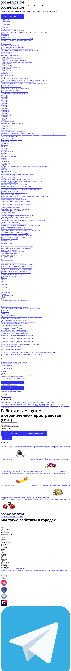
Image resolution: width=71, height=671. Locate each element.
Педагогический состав (8, 315)
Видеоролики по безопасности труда (12, 274)
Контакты (4, 299)
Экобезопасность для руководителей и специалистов (17, 174)
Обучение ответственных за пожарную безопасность (17, 82)
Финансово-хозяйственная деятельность (13, 320)
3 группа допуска (6, 63)
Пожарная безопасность (8, 75)
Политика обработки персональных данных (14, 332)
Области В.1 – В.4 (6, 115)
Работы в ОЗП (5, 54)
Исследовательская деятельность (11, 346)
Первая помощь (6, 44)
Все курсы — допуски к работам (11, 87)
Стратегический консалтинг (9, 222)
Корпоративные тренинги (9, 212)
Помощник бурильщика (8, 156)
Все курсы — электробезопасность (12, 123)
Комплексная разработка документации (13, 227)
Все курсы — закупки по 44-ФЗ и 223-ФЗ (14, 184)
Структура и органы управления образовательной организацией (21, 308)
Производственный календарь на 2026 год (14, 362)
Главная (4, 394)
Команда (3, 297)
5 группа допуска (6, 130)
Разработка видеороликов (9, 253)
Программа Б (5, 35)
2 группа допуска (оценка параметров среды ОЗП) (16, 62)
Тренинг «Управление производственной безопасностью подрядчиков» (23, 220)
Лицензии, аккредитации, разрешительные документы (18, 375)
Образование (5, 312)
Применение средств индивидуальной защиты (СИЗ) (17, 39)
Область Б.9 (4, 108)
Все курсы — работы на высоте (11, 67)
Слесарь (3, 160)
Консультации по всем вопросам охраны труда (15, 237)
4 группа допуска (6, 128)
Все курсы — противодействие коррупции (14, 193)
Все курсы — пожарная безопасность (12, 77)
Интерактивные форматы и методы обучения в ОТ (16, 40)
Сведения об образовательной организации (14, 300)
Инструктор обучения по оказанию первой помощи (17, 49)
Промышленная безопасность (10, 90)
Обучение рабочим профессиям (11, 657)
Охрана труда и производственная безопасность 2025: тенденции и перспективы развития (29, 352)
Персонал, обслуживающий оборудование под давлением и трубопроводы (24, 166)
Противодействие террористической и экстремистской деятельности (22, 181)
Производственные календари (10, 356)
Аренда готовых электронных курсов (12, 263)
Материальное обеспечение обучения (12, 376)
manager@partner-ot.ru (17, 378)
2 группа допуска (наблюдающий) (11, 59)
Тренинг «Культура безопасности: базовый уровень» (17, 215)
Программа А (5, 34)
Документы (4, 310)
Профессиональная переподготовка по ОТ (14, 30)
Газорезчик (4, 145)
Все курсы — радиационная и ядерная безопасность (17, 133)
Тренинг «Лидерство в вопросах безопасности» (16, 217)
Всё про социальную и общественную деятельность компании (20, 343)
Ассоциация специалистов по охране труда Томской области (20, 344)
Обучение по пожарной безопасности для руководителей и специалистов (24, 83)
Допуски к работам (7, 85)
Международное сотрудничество (11, 325)
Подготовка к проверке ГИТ (9, 239)
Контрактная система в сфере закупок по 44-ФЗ (16, 186)
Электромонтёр (5, 163)
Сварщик (3, 158)
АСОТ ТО (4, 619)
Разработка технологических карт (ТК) (13, 232)
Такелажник (4, 143)
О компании (4, 284)
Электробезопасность (7, 121)
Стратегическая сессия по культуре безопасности (16, 268)
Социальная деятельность (9, 617)
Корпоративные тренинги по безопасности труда (16, 269)
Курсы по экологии (7, 660)
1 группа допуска (6, 57)
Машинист (4, 146)
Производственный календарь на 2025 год (14, 364)
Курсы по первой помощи (9, 659)
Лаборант (4, 153)
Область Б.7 (4, 105)
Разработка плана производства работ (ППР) (15, 234)
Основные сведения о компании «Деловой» (14, 307)
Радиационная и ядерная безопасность (13, 131)
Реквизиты (4, 570)
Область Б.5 (4, 102)
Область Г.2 (4, 118)
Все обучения (5, 402)
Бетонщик (4, 150)
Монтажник (4, 148)
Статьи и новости (6, 365)
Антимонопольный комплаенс (10, 194)
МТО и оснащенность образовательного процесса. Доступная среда (22, 317)
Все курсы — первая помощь (10, 45)
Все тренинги (5, 214)
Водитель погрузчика (7, 151)
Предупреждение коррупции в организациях (15, 199)
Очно (14, 430)
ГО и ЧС (3, 176)
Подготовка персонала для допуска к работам (15, 88)
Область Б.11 (5, 111)
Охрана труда (5, 27)
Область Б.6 (4, 103)
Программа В (5, 37)
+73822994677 (5, 378)
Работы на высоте (6, 65)
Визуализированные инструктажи (11, 255)
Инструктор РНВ (6, 73)
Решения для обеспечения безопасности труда (15, 201)
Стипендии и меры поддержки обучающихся (15, 323)
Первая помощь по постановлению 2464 (13, 47)
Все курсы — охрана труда (9, 29)
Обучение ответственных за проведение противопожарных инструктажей (24, 80)
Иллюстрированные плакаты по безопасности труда (17, 247)
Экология (4, 169)
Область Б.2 (4, 97)
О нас (2, 290)
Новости (3, 371)
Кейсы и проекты (6, 292)
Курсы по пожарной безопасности (11, 662)
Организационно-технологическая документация (16, 229)
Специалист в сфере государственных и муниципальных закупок (21, 188)
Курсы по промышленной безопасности (13, 663)
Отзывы (3, 294)
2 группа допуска (6, 70)
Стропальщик (5, 161)
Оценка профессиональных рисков (12, 207)
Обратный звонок (12, 16)
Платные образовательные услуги (11, 318)
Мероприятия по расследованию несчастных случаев (17, 235)
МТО (2, 609)
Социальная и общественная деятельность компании (17, 335)
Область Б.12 (5, 113)
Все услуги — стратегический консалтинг (14, 224)
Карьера (3, 610)
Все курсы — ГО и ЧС (8, 178)
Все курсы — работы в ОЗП (9, 55)
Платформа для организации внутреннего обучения (17, 266)
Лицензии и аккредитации (15, 570)
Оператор (4, 164)
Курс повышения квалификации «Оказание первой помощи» (20, 50)
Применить (12, 433)
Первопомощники (6, 52)
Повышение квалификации (10, 426)
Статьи (3, 373)
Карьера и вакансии (7, 295)
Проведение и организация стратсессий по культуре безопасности (21, 225)
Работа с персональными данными (11, 328)
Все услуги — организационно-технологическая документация (20, 230)
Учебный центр (6, 21)
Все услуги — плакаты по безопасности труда (15, 248)
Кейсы (3, 614)
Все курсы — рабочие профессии (11, 140)
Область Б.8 (4, 107)
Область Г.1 (4, 116)
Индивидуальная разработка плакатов (12, 251)
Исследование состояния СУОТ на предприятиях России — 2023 (21, 354)
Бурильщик (4, 155)
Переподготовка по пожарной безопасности (14, 78)
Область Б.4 (4, 100)
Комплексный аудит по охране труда (12, 210)
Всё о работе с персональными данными (13, 330)
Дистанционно (6, 430)
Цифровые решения (7, 240)
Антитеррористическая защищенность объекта (15, 179)
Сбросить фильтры (36, 433)
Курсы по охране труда (8, 655)
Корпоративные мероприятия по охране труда (15, 271)
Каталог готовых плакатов (9, 250)
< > (4, 42)
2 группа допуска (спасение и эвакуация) (13, 60)
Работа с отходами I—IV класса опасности (14, 173)
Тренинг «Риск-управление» (10, 219)
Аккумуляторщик (6, 141)
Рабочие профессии (7, 138)
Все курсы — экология (8, 171)
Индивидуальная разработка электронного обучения (17, 264)
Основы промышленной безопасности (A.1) (14, 93)
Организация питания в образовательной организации (18, 327)
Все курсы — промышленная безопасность (14, 92)
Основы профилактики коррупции (11, 198)
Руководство (5, 313)
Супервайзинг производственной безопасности (15, 209)
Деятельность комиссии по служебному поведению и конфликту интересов (24, 196)
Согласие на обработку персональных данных (15, 333)
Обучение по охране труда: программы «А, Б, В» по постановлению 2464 (24, 32)
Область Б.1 (4, 95)
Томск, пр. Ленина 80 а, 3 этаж (12, 517)
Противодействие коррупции (10, 191)
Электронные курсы (7, 256)
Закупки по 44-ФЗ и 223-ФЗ (9, 183)
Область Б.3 (4, 98)
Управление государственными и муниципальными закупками (20, 189)
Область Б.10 (5, 110)
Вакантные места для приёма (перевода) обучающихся (18, 322)
